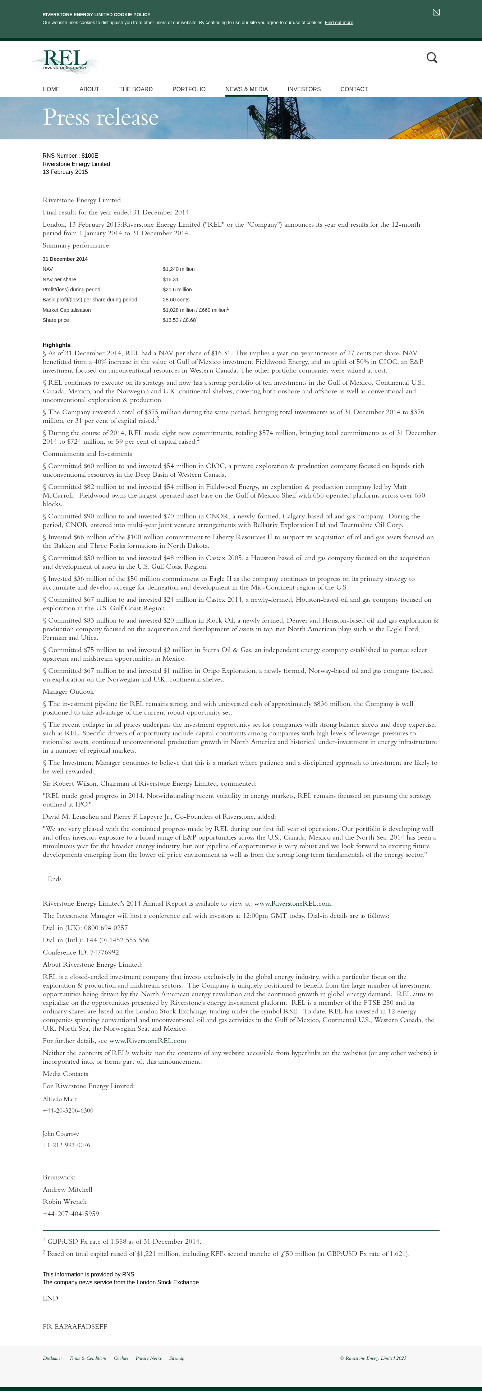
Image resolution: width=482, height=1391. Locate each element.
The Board (136, 89)
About (90, 89)
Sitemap (176, 1358)
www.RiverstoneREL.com (292, 904)
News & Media (246, 89)
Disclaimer (52, 1358)
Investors (304, 89)
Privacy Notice (149, 1358)
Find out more (339, 22)
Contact (354, 89)
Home (51, 89)
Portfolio (189, 89)
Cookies (121, 1358)
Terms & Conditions (87, 1358)
